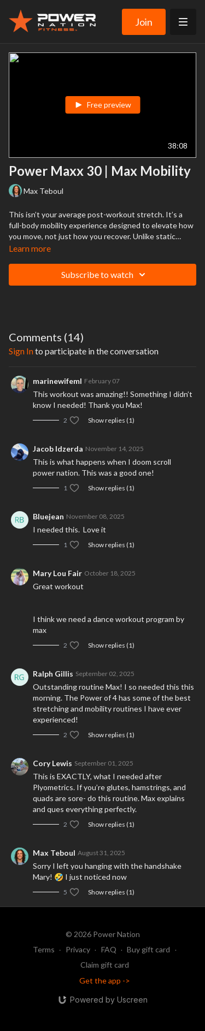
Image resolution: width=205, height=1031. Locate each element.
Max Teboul (54, 852)
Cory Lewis (52, 763)
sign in (21, 351)
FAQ (108, 949)
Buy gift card (148, 949)
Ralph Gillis (53, 673)
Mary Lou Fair (57, 573)
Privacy (78, 949)
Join (144, 22)
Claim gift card (104, 964)
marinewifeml (57, 381)
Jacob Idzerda (58, 448)
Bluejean (48, 516)
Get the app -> (104, 980)
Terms (44, 949)
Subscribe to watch (105, 274)
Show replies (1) (111, 420)
